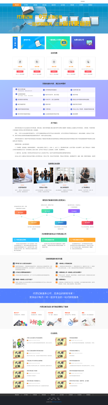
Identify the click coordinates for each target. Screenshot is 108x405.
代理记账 (35, 5)
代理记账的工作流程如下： (32, 375)
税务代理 (54, 5)
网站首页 (17, 5)
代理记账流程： (72, 355)
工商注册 (72, 5)
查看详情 (20, 71)
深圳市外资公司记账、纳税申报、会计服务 (79, 380)
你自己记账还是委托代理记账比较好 (35, 350)
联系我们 (90, 5)
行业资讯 (81, 5)
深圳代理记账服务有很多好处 (74, 375)
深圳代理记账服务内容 (74, 360)
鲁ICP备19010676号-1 (57, 401)
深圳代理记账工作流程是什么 (33, 380)
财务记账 (44, 5)
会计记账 (63, 5)
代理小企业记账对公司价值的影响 (34, 337)
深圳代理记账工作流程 (32, 370)
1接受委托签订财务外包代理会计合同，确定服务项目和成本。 (38, 385)
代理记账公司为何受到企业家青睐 (34, 360)
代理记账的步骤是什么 (74, 350)
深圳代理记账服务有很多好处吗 (76, 370)
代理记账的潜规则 (73, 337)
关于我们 (26, 5)
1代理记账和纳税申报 (73, 385)
